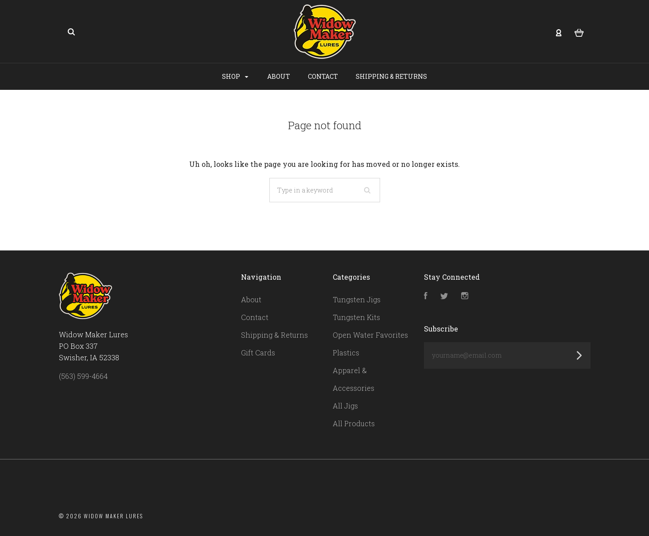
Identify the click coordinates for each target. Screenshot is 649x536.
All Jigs (345, 405)
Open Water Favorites (370, 334)
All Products (354, 423)
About (278, 76)
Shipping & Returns (391, 76)
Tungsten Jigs (357, 299)
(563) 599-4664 (83, 376)
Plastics (346, 352)
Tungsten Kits (356, 317)
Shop (235, 76)
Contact (323, 76)
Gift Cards (258, 352)
